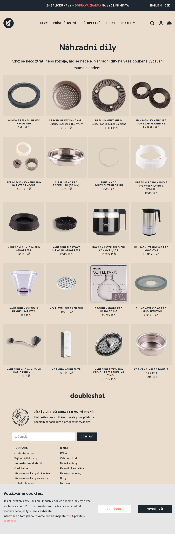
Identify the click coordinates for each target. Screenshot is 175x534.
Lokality (128, 23)
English (156, 5)
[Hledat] (152, 23)
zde (68, 516)
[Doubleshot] (8, 23)
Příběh (64, 453)
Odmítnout (115, 509)
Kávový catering (70, 473)
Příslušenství (64, 23)
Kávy (44, 23)
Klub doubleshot (24, 483)
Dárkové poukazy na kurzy (31, 478)
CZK (168, 5)
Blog (63, 478)
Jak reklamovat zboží (28, 463)
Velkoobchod (68, 458)
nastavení (9, 521)
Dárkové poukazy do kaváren (32, 473)
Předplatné (91, 23)
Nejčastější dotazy (25, 458)
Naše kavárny (69, 463)
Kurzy (110, 23)
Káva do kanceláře (72, 468)
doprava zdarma (88, 5)
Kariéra (65, 483)
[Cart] (169, 23)
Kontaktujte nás (24, 453)
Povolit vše (155, 509)
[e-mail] (43, 436)
